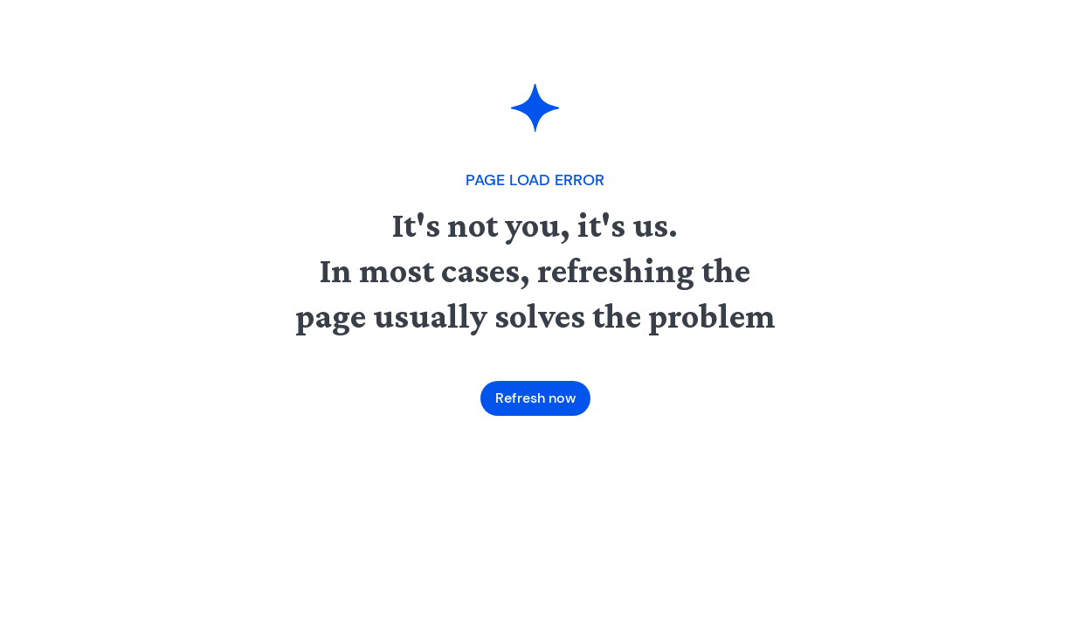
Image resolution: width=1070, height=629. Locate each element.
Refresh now (535, 398)
